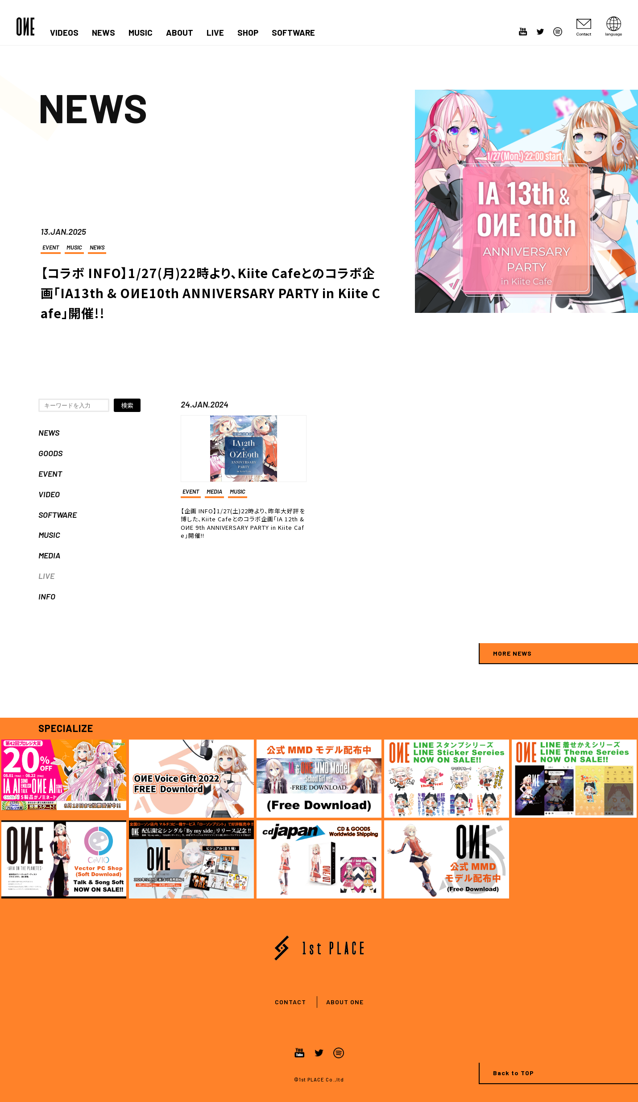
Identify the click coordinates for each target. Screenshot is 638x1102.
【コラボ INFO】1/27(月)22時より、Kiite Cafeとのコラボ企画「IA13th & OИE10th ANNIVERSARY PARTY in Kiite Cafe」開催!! (211, 293)
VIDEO (49, 494)
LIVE (215, 32)
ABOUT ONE (345, 1002)
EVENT (50, 247)
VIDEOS (64, 32)
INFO (46, 596)
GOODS (50, 453)
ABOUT (179, 32)
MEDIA (49, 555)
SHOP (247, 32)
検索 (127, 405)
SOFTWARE (293, 32)
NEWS (103, 32)
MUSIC (140, 32)
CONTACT (290, 1002)
